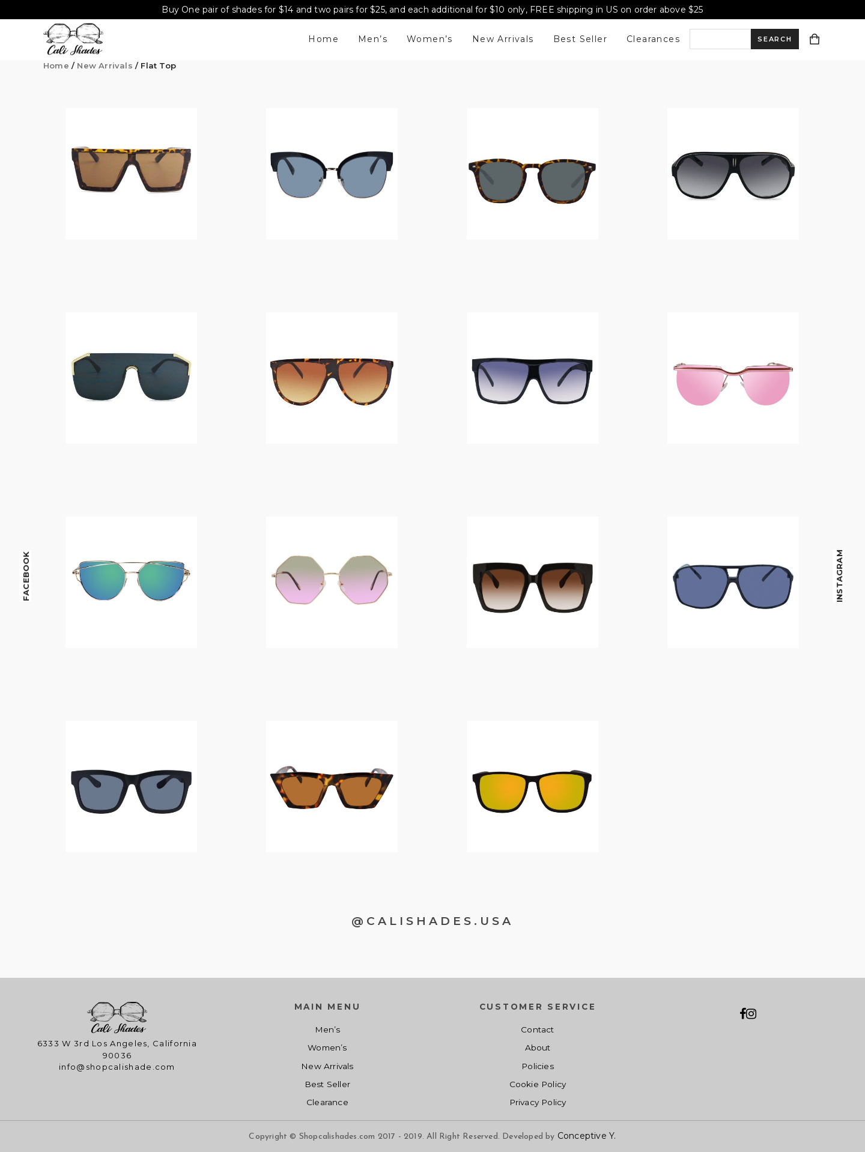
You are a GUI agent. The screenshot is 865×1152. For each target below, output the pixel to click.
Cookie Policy (537, 1084)
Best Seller (580, 39)
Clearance (327, 1102)
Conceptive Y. (586, 1135)
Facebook (26, 576)
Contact (537, 1029)
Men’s (372, 39)
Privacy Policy (537, 1102)
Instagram (839, 576)
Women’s (430, 39)
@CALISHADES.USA (432, 921)
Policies (537, 1066)
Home (323, 39)
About (538, 1047)
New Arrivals (503, 39)
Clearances (653, 39)
